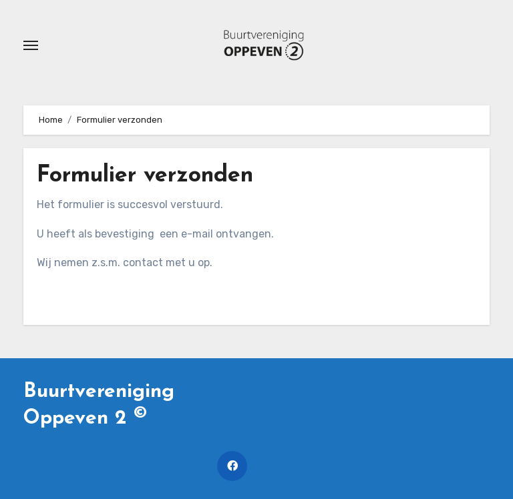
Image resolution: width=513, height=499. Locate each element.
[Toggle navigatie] (30, 45)
